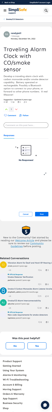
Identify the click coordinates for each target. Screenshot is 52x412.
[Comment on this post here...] (26, 125)
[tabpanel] (26, 150)
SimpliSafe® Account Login (40, 2)
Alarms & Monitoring (14, 374)
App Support (10, 398)
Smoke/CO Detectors (14, 19)
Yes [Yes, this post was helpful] (37, 345)
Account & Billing (12, 384)
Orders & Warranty (13, 393)
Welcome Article (24, 240)
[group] (6, 102)
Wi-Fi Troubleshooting (16, 379)
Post (42, 214)
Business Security (13, 402)
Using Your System (13, 370)
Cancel (25, 214)
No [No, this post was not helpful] (15, 345)
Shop (6, 408)
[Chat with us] (45, 405)
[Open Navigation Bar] (5, 10)
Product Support (12, 361)
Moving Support (12, 389)
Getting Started (12, 365)
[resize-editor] (46, 173)
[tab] (9, 135)
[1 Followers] (27, 102)
